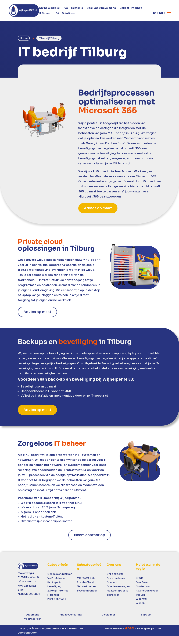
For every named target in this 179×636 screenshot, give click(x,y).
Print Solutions (64, 13)
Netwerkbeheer (87, 585)
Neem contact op (89, 534)
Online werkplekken (59, 573)
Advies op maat (98, 207)
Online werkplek (49, 8)
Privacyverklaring (71, 614)
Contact (111, 581)
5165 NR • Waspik (28, 576)
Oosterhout (143, 585)
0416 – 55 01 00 (28, 581)
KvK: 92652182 (27, 585)
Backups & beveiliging (101, 8)
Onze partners (115, 577)
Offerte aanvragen (118, 586)
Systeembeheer (87, 590)
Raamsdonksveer (147, 590)
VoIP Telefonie (73, 8)
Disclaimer (108, 614)
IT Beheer (45, 13)
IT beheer (53, 594)
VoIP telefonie (56, 577)
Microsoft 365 (86, 577)
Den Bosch (142, 581)
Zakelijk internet (131, 8)
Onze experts (114, 573)
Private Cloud (85, 581)
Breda (139, 577)
